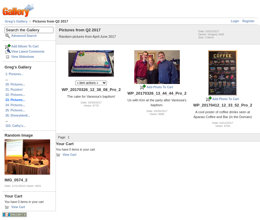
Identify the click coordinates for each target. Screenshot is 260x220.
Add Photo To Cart (159, 87)
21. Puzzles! (14, 89)
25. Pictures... (15, 110)
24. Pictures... (15, 105)
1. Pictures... (14, 74)
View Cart (18, 207)
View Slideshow (22, 56)
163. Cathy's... (15, 125)
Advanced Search (24, 35)
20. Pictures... (15, 84)
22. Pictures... (15, 94)
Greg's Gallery (16, 21)
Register (248, 21)
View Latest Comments (27, 51)
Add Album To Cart (25, 46)
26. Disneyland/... (17, 115)
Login (235, 21)
